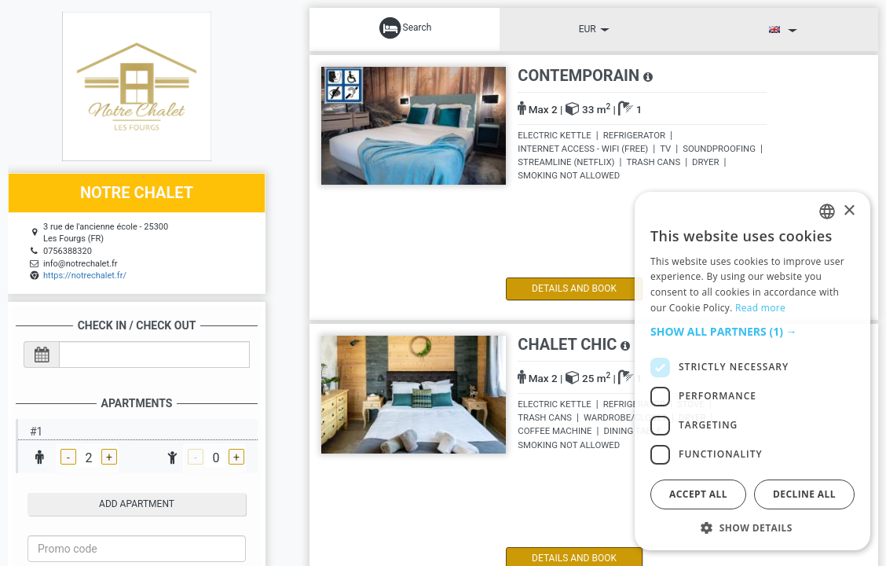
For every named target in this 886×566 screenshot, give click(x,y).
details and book (572, 288)
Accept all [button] (698, 494)
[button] (752, 332)
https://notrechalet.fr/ (84, 275)
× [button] (849, 211)
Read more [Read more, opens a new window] (760, 307)
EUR (594, 29)
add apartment (136, 503)
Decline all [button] (804, 494)
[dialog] (752, 371)
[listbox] (827, 211)
